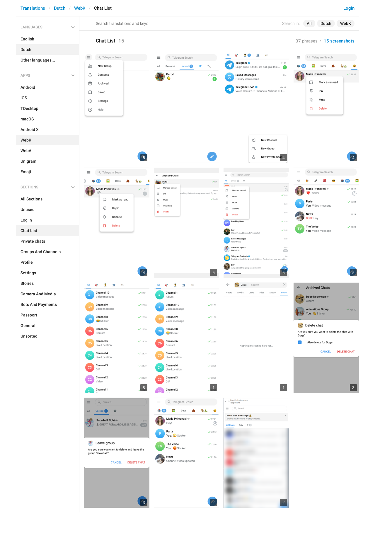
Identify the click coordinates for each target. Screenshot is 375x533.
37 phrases (307, 41)
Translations (33, 8)
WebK (79, 8)
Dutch (59, 8)
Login (348, 8)
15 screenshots (339, 41)
